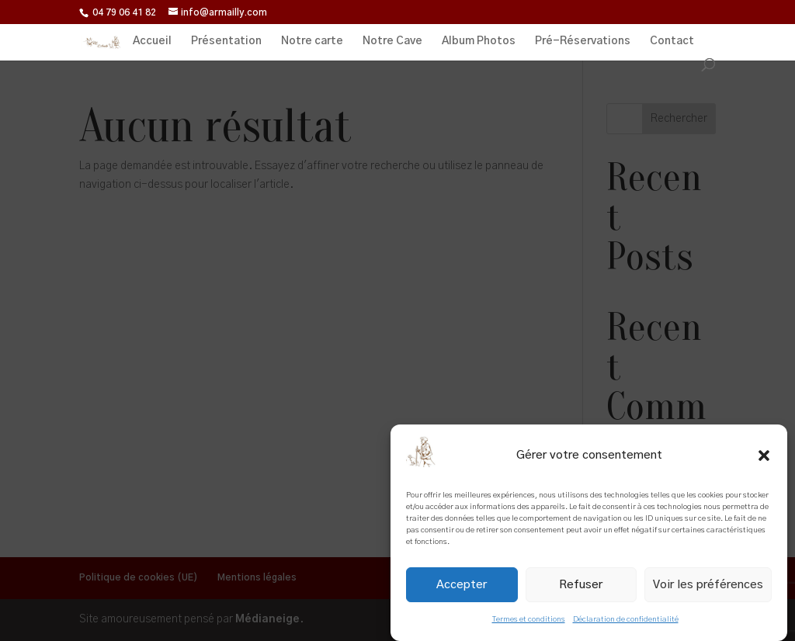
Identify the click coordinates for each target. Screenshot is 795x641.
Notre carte (312, 41)
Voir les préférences (708, 585)
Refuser (580, 585)
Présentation (226, 41)
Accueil (152, 41)
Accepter (461, 585)
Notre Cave (392, 41)
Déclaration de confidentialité (626, 619)
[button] (764, 455)
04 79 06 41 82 (124, 12)
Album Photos (479, 41)
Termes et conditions (528, 619)
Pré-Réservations (582, 41)
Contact (672, 41)
